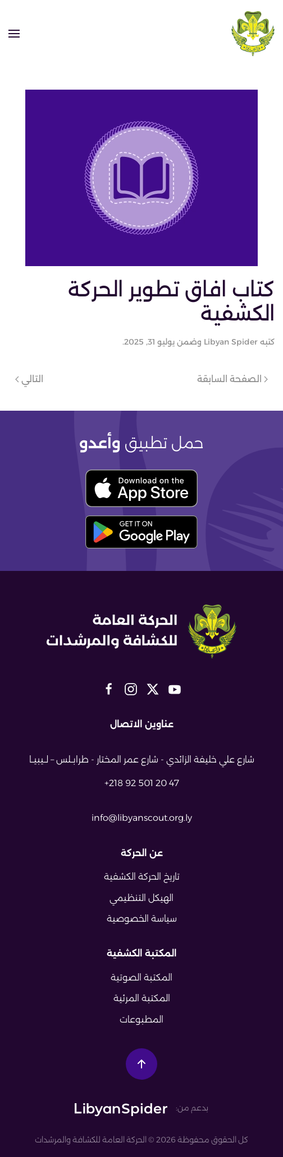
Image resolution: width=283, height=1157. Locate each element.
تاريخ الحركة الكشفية (142, 876)
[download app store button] (141, 488)
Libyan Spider (231, 342)
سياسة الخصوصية (142, 918)
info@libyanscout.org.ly (142, 817)
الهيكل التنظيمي (141, 898)
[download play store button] (141, 532)
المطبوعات (141, 1019)
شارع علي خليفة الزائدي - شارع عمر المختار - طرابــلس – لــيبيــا (141, 759)
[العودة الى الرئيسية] (253, 33)
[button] (14, 33)
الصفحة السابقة (232, 379)
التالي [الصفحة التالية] (29, 379)
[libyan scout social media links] (174, 688)
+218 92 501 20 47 (141, 783)
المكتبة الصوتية (141, 977)
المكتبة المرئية (141, 998)
